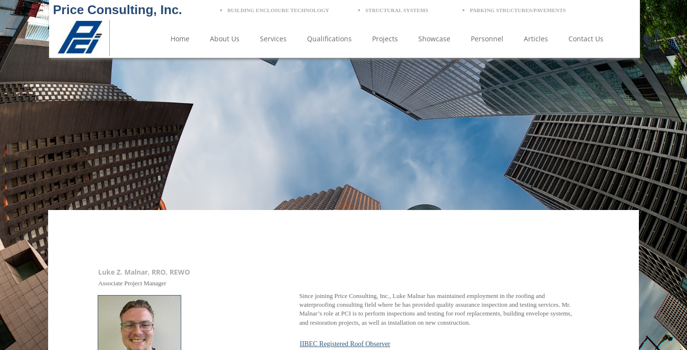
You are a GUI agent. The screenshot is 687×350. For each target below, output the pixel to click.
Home (180, 38)
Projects (385, 38)
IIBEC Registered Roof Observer (345, 344)
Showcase (434, 38)
